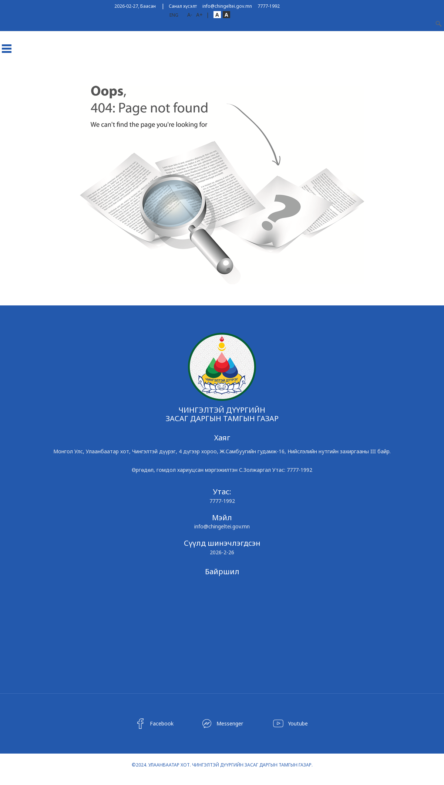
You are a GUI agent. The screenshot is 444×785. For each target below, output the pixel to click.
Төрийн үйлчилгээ (283, 75)
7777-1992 (269, 6)
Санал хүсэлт (183, 6)
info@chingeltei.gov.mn (227, 6)
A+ (199, 14)
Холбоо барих (373, 75)
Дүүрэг (36, 75)
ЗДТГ (58, 75)
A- (189, 14)
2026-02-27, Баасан (135, 6)
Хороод (82, 75)
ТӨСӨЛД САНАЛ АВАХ (125, 75)
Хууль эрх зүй (331, 75)
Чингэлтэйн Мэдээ (182, 75)
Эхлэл (11, 75)
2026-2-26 (222, 552)
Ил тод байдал (233, 75)
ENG (173, 15)
